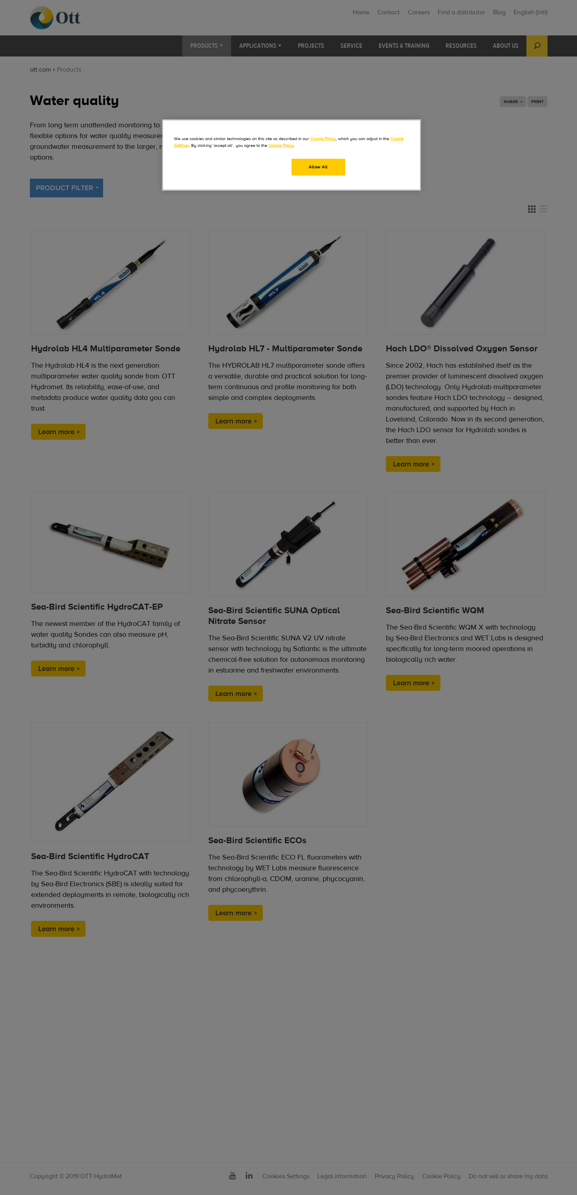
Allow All (318, 167)
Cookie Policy (323, 139)
